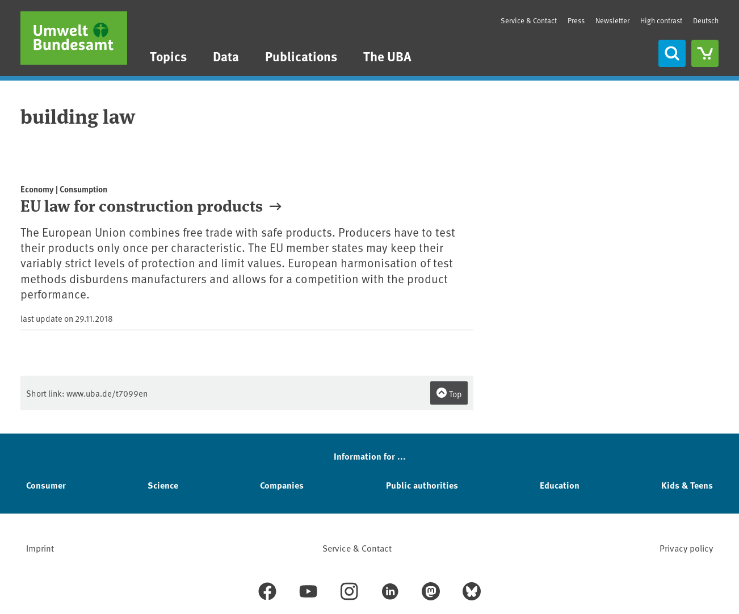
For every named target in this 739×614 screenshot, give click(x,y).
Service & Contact (529, 20)
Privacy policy (686, 547)
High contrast (661, 21)
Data (226, 56)
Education (560, 484)
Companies (282, 484)
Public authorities (422, 484)
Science (163, 484)
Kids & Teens (687, 484)
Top (449, 393)
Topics (168, 56)
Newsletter (612, 20)
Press (576, 20)
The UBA (387, 56)
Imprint (40, 547)
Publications (301, 56)
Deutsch (706, 20)
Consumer (46, 484)
